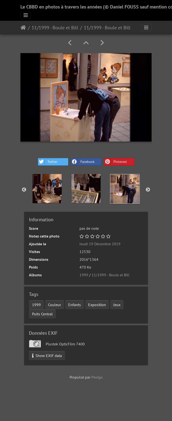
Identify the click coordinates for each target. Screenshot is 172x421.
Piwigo (97, 377)
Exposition (97, 304)
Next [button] (148, 189)
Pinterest (115, 161)
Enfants (74, 304)
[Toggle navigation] (25, 15)
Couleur (54, 304)
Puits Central (42, 313)
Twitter (48, 161)
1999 (83, 274)
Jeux (116, 304)
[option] (47, 188)
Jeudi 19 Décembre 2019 (99, 243)
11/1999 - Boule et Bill (55, 27)
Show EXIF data (47, 355)
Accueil (23, 27)
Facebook (83, 161)
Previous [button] (24, 189)
